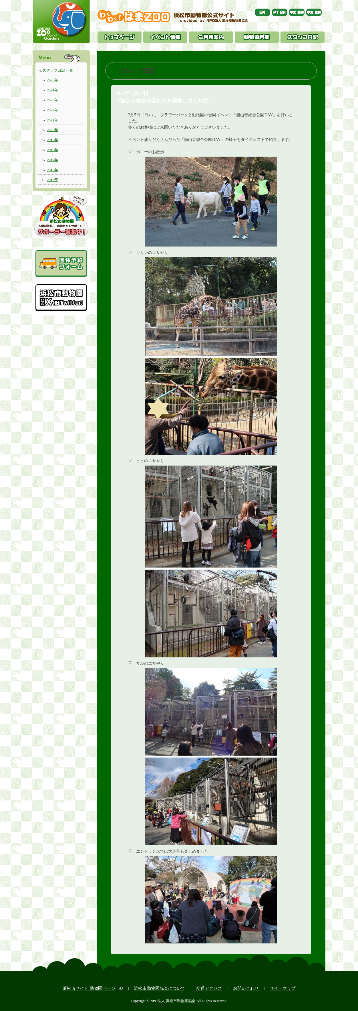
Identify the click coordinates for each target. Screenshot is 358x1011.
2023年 (52, 100)
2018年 (52, 150)
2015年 (52, 180)
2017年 (52, 160)
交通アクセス (209, 988)
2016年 (52, 170)
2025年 (52, 80)
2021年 (52, 120)
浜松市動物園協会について (159, 988)
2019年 (52, 140)
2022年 (52, 110)
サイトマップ (282, 988)
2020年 (52, 130)
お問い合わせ (246, 988)
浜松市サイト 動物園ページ (89, 988)
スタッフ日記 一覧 (58, 70)
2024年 (52, 90)
